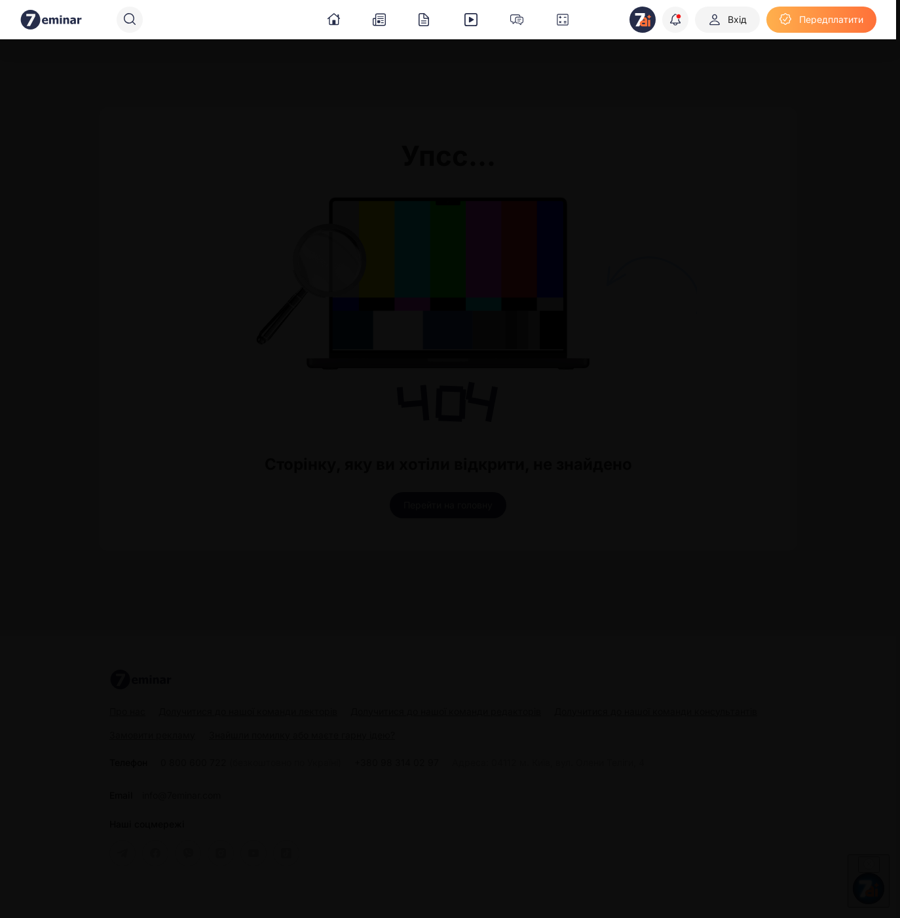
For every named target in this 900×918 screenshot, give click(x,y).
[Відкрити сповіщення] (675, 20)
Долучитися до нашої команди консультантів (655, 711)
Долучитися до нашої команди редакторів (445, 711)
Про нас (127, 711)
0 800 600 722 (250, 762)
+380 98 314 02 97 (396, 762)
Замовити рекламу (152, 734)
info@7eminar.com (181, 795)
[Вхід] (727, 20)
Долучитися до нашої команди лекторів (248, 711)
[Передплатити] (821, 20)
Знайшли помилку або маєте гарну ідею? (302, 735)
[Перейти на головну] (448, 505)
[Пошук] (130, 20)
